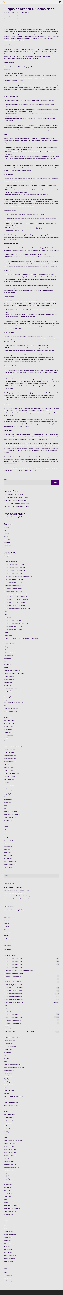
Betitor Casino (8, 682)
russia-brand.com (8, 838)
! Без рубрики (7, 556)
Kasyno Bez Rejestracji (10, 770)
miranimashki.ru (8, 799)
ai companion (7, 658)
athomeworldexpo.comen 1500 (12, 670)
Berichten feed (8, 1275)
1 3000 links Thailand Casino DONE (13, 579)
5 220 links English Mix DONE (12, 644)
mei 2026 (6, 533)
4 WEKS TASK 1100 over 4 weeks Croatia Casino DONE (21, 638)
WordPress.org (8, 1281)
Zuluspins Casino (8, 867)
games (5, 744)
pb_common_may (8, 820)
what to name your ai (10, 861)
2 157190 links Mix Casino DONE (16, 623)
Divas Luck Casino (9, 723)
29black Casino (8, 635)
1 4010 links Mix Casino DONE (13, 582)
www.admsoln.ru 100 (10, 864)
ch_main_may (7, 717)
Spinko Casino (7, 849)
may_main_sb (7, 794)
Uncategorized (26, 12)
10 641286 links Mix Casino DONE (15, 594)
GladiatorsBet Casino (10, 750)
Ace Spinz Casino (8, 655)
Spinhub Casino (8, 846)
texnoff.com (7, 852)
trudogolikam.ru (8, 855)
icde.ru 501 (7, 764)
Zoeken (6, 479)
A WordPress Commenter (10, 517)
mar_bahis (6, 782)
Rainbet (6, 832)
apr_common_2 (8, 664)
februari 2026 (7, 542)
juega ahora (53, 49)
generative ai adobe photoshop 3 (13, 747)
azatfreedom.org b (9, 676)
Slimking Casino (8, 844)
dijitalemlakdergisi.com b (10, 720)
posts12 (6, 826)
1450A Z (6, 614)
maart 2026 (7, 539)
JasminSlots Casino (9, 767)
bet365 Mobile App (9, 679)
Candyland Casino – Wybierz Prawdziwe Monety (17, 503)
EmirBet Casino (8, 732)
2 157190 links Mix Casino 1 (13, 620)
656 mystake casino (9, 647)
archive (6, 667)
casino (5, 705)
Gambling (6, 738)
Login (5, 1272)
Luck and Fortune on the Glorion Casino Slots (16, 497)
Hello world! (22, 517)
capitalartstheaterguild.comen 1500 (14, 702)
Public (5, 829)
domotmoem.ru (8, 729)
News (5, 805)
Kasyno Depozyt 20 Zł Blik (11, 773)
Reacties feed (7, 1278)
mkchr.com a (7, 802)
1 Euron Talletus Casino (10, 561)
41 (4, 641)
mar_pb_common (8, 788)
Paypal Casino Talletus (10, 817)
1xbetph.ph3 (7, 617)
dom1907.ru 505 (8, 726)
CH (4, 714)
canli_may (6, 700)
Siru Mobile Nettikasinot (10, 841)
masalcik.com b (8, 791)
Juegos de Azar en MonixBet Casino (13, 494)
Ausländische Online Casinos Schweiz (14, 673)
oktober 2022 (7, 545)
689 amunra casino (9, 650)
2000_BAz (7, 632)
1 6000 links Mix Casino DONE (13, 585)
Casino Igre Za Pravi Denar (11, 708)
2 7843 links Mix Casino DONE (13, 626)
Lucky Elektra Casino (9, 776)
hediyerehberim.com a (10, 755)
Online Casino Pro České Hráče (12, 814)
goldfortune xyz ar (9, 752)
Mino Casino (7, 797)
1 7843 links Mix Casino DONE (13, 588)
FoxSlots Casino (8, 735)
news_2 (6, 808)
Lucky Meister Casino (9, 779)
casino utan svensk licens (11, 711)
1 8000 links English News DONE (13, 591)
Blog (5, 694)
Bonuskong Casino (9, 697)
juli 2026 (6, 527)
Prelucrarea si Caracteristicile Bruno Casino (15, 500)
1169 (5, 611)
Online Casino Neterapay (10, 811)
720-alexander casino (10, 653)
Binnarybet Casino (9, 691)
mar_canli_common (9, 785)
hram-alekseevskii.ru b (10, 761)
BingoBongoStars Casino (10, 688)
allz (5, 661)
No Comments (11, 17)
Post (5, 823)
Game (5, 741)
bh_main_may (7, 685)
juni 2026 (6, 530)
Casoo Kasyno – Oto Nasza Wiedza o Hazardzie (17, 506)
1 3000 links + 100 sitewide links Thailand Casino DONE (19, 576)
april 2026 (6, 536)
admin (7, 12)
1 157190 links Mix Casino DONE (14, 564)
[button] (57, 2)
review (5, 835)
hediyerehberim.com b (10, 758)
